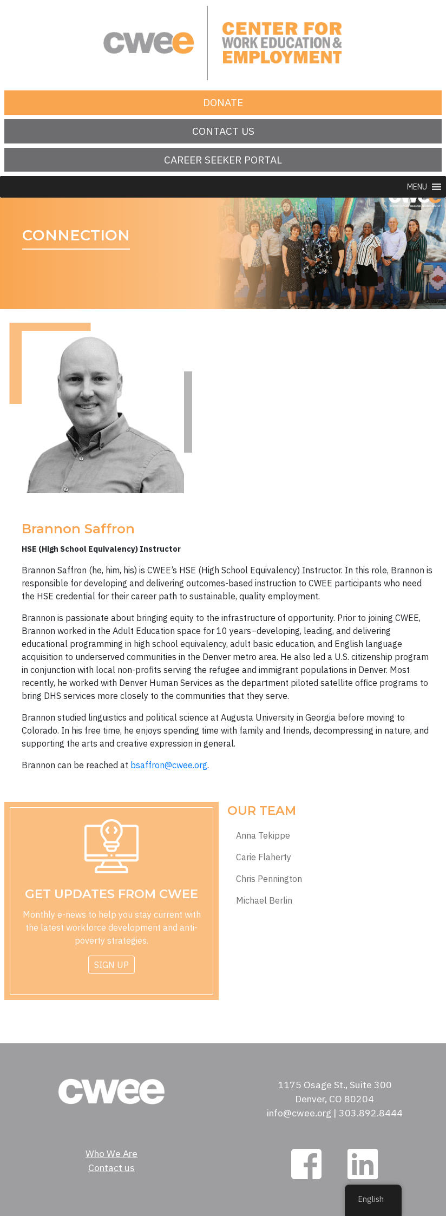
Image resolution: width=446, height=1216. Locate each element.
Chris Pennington (269, 879)
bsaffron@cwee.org (168, 765)
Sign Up (111, 964)
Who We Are (111, 1153)
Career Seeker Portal (223, 159)
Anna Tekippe (263, 836)
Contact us (223, 131)
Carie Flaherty (263, 857)
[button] (417, 187)
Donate (223, 102)
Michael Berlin (264, 900)
